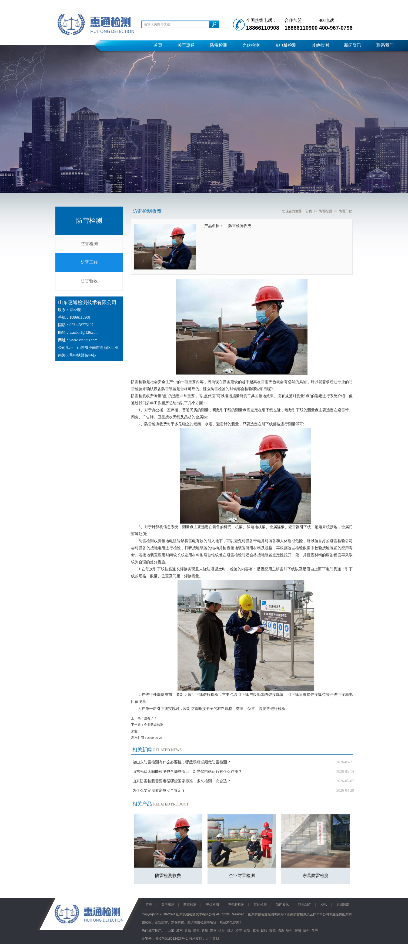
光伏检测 (251, 45)
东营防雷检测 (316, 875)
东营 (213, 930)
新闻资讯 (352, 45)
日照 (264, 930)
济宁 (238, 930)
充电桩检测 (285, 45)
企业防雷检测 (153, 725)
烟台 (221, 930)
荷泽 (315, 930)
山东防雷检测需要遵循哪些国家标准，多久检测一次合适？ (181, 781)
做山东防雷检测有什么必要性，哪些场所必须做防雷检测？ (181, 762)
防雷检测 (218, 45)
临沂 (281, 930)
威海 (255, 930)
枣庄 (205, 930)
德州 (289, 930)
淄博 (196, 930)
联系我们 (385, 45)
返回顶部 (342, 904)
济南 (179, 930)
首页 (158, 45)
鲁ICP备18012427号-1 (171, 938)
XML (323, 904)
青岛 (188, 930)
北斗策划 (212, 938)
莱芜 (272, 930)
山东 (171, 930)
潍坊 (230, 930)
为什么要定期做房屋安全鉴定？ (158, 790)
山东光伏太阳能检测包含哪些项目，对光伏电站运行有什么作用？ (187, 772)
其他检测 (320, 45)
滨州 (306, 930)
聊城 (298, 930)
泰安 (247, 930)
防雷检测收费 (168, 875)
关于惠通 (186, 45)
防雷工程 (89, 262)
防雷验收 (89, 281)
